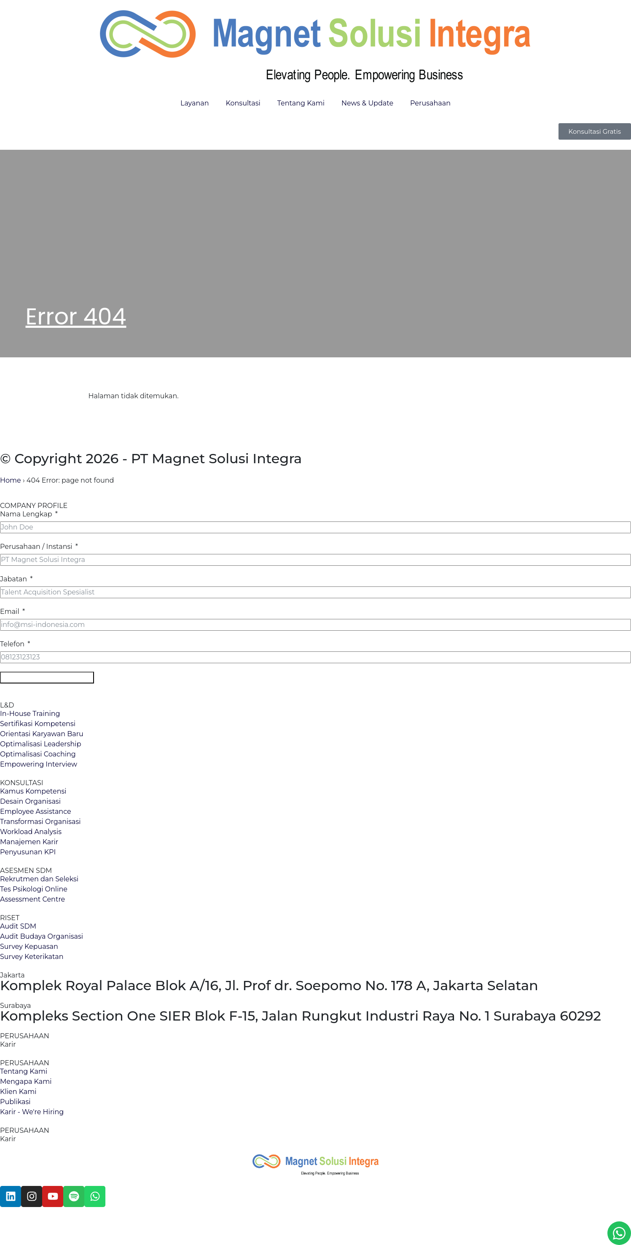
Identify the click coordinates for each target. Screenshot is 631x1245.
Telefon (12, 644)
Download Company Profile (47, 677)
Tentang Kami (301, 103)
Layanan (194, 103)
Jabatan (13, 579)
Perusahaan (430, 103)
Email (9, 612)
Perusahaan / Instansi (36, 547)
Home (10, 480)
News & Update (367, 103)
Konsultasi (243, 103)
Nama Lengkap (26, 514)
